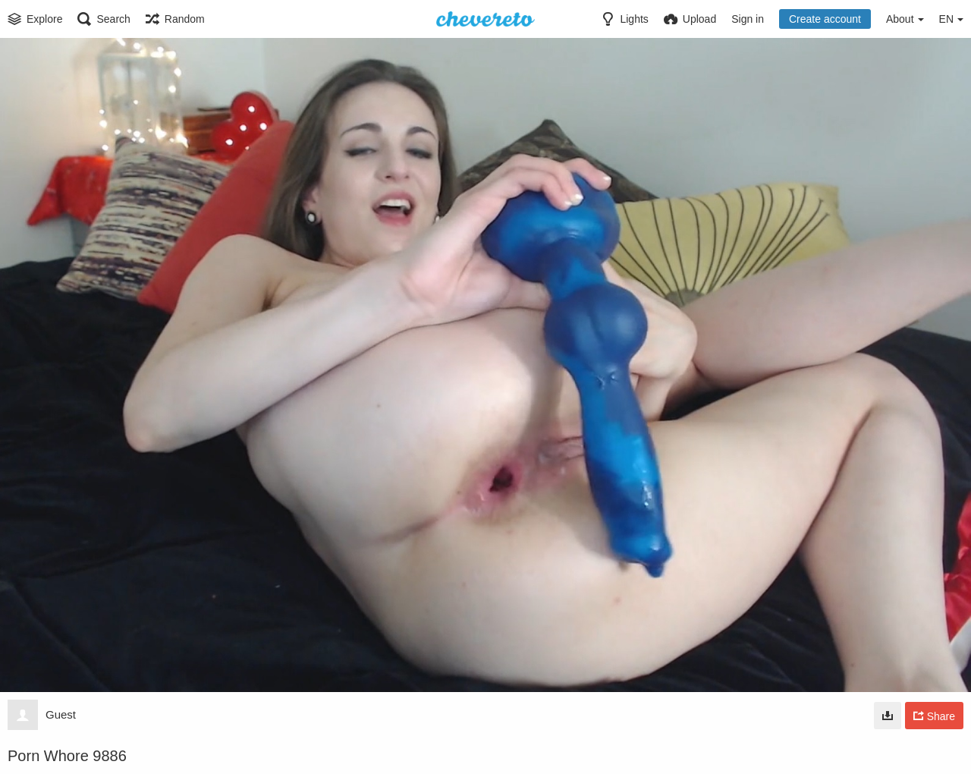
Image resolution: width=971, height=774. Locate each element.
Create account (825, 19)
